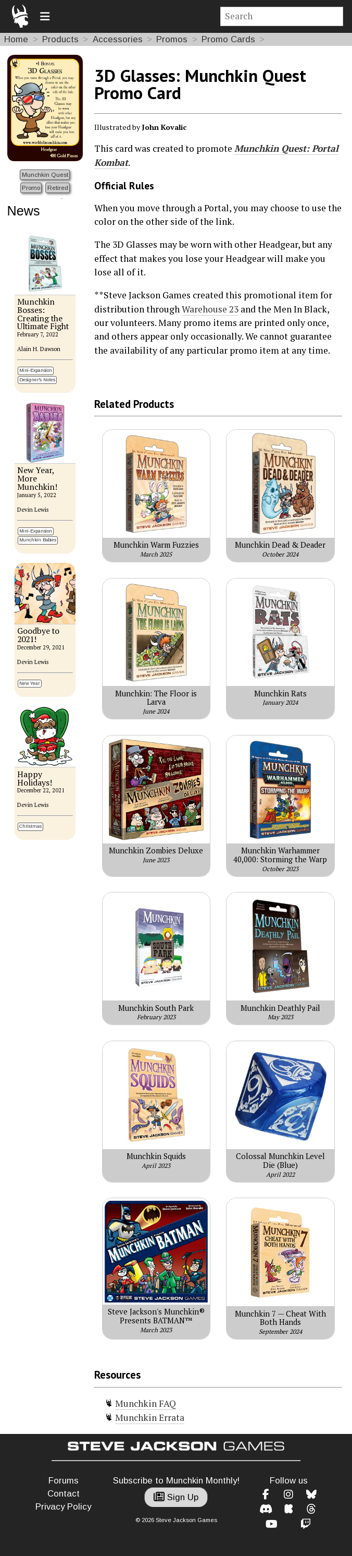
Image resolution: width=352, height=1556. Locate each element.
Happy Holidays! (34, 778)
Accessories (118, 39)
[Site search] (282, 16)
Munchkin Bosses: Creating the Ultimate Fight (43, 314)
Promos (171, 39)
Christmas (30, 826)
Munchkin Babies (37, 539)
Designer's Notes (37, 379)
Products (60, 39)
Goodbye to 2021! (38, 635)
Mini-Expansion (35, 370)
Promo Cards (228, 39)
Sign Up (176, 1497)
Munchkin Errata (149, 1418)
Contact (63, 1494)
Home (16, 39)
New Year (29, 683)
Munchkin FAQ (145, 1403)
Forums (63, 1481)
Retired (57, 187)
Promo (31, 187)
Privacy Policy (63, 1507)
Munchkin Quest (45, 174)
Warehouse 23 (210, 309)
